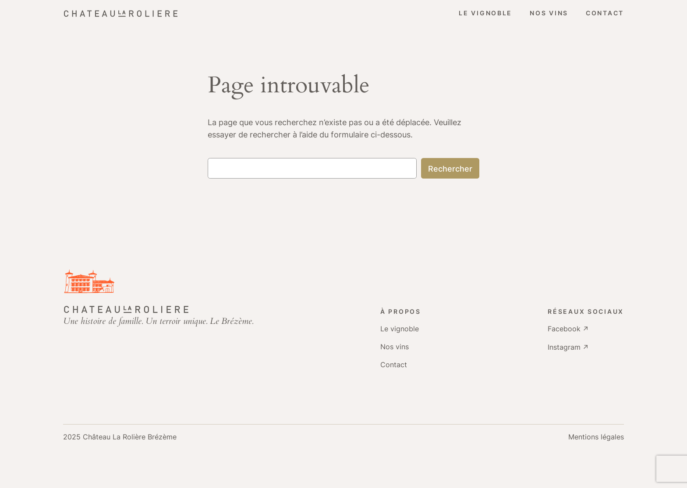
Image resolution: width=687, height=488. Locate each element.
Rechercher (450, 168)
